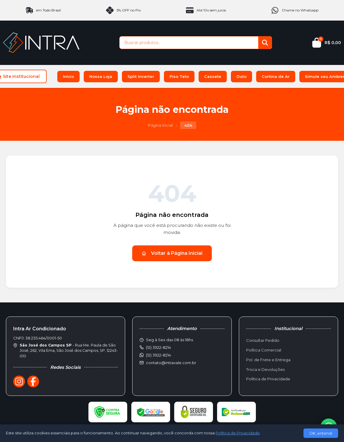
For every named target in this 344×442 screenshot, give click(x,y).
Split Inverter (140, 76)
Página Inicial (160, 125)
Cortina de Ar (276, 76)
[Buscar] (265, 42)
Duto (241, 76)
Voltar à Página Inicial (172, 253)
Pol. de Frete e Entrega (268, 359)
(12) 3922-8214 (158, 355)
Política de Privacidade (268, 378)
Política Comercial (263, 350)
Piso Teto (179, 76)
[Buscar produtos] (189, 42)
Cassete (212, 76)
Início (68, 76)
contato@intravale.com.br (171, 362)
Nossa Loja (100, 76)
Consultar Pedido (262, 340)
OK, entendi (320, 433)
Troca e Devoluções (265, 369)
